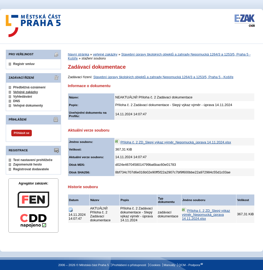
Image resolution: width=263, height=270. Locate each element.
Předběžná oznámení (29, 87)
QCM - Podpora (189, 265)
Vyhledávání (22, 96)
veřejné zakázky (105, 54)
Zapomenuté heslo (27, 164)
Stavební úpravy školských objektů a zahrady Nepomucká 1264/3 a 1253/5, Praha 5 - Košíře (163, 77)
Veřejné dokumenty (28, 105)
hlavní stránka (78, 54)
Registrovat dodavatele (31, 169)
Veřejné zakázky (25, 92)
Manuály (169, 265)
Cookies (154, 265)
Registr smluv (24, 64)
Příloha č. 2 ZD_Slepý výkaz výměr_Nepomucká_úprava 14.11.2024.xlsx (175, 142)
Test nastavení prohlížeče (32, 160)
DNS (16, 101)
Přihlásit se (21, 132)
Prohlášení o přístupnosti (129, 265)
